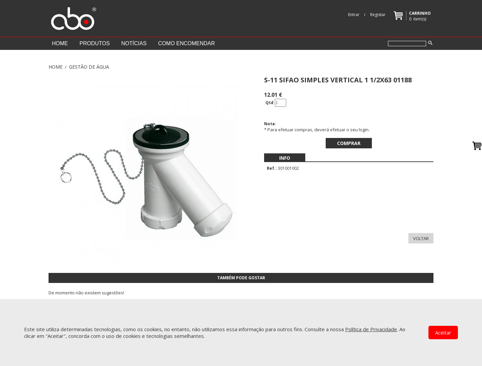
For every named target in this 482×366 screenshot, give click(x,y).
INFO (284, 158)
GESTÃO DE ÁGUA (89, 67)
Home (60, 43)
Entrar (353, 14)
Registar (378, 14)
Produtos (94, 43)
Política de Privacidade (371, 329)
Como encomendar (186, 43)
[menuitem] (284, 157)
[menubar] (284, 157)
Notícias (134, 43)
